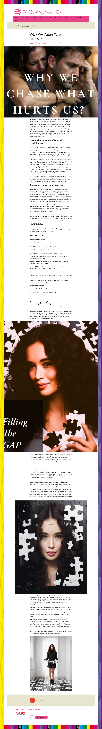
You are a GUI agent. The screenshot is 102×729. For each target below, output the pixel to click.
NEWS (15, 20)
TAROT (66, 17)
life (47, 306)
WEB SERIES (49, 17)
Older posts (36, 700)
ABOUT (21, 17)
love (56, 42)
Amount (31, 715)
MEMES (35, 17)
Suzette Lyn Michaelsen (43, 43)
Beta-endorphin (51, 42)
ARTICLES (28, 17)
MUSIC (41, 17)
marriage (59, 42)
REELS (72, 17)
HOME (15, 17)
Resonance (69, 42)
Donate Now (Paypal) (41, 717)
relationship (64, 42)
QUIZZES (79, 17)
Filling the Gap (41, 303)
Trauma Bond (32, 43)
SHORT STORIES (58, 17)
